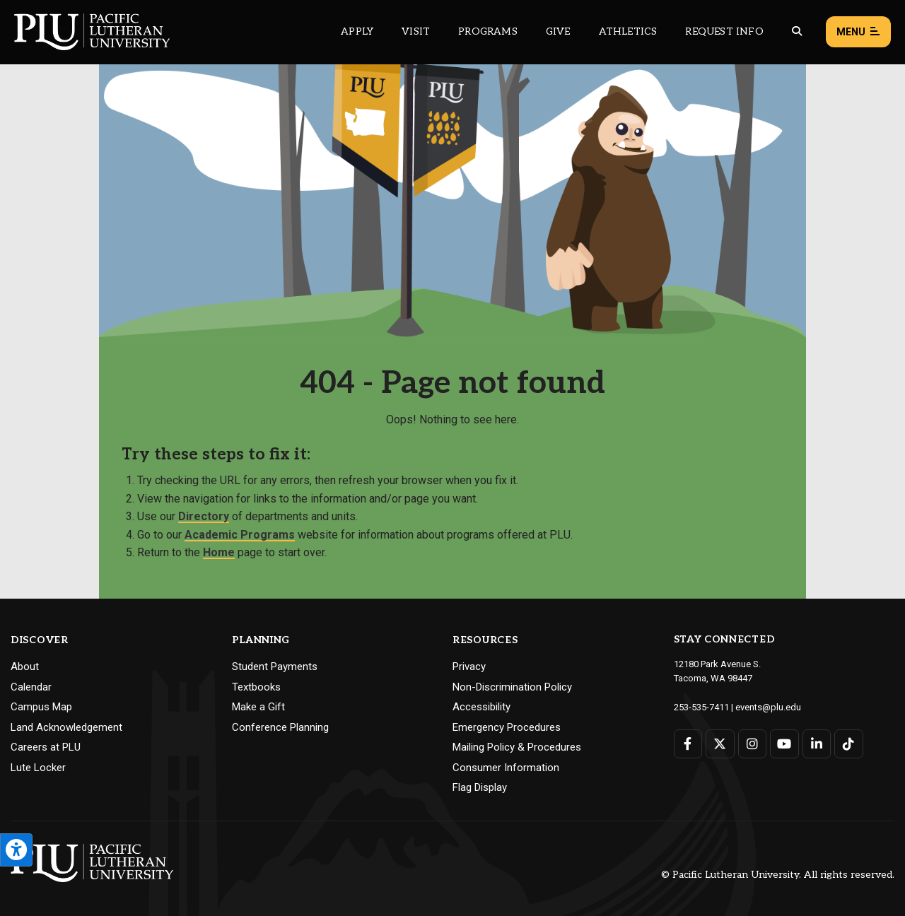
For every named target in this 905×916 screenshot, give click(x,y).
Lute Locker (38, 767)
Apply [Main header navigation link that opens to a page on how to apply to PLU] (357, 31)
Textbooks (256, 687)
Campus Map (41, 706)
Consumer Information (505, 767)
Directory (203, 516)
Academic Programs (240, 534)
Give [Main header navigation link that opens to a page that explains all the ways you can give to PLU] (558, 31)
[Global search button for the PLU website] (797, 31)
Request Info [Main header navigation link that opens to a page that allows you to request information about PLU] (724, 31)
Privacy (469, 666)
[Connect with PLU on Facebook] (688, 743)
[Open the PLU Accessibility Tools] (16, 850)
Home (219, 552)
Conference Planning (280, 727)
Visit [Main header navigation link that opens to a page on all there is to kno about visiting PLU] (416, 31)
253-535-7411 (701, 707)
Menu (858, 32)
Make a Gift (258, 706)
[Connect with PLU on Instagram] (752, 743)
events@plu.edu (768, 707)
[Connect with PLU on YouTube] (784, 743)
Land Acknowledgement (66, 727)
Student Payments (274, 666)
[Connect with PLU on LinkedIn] (816, 743)
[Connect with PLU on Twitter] (720, 743)
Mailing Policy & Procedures (516, 747)
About (25, 666)
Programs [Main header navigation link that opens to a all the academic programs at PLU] (488, 31)
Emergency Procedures (506, 727)
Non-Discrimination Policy (512, 687)
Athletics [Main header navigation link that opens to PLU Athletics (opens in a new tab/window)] (628, 31)
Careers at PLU (46, 747)
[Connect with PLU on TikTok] (848, 743)
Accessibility (481, 706)
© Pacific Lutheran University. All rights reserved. (777, 874)
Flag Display (479, 787)
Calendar (31, 687)
